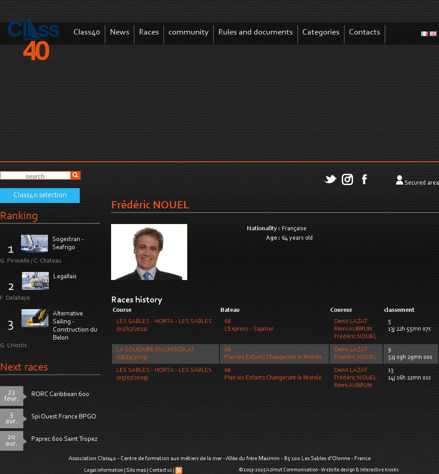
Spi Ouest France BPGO (63, 417)
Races (149, 32)
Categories (321, 32)
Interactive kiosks (379, 470)
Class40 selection (40, 195)
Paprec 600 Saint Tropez (64, 439)
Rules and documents (255, 32)
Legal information (103, 470)
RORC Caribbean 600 (60, 394)
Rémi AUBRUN (353, 329)
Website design (338, 470)
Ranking (19, 216)
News (119, 32)
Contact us (160, 470)
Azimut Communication (292, 470)
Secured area (422, 183)
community (188, 32)
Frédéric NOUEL (355, 337)
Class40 (86, 32)
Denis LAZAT (351, 322)
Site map (136, 470)
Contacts (364, 32)
